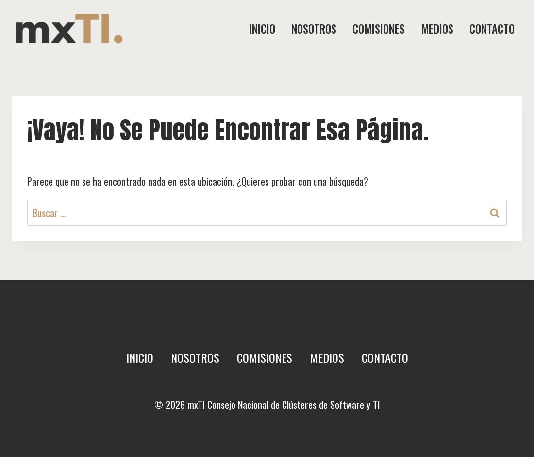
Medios (437, 28)
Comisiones (378, 28)
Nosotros (313, 28)
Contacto (492, 28)
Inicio (262, 28)
